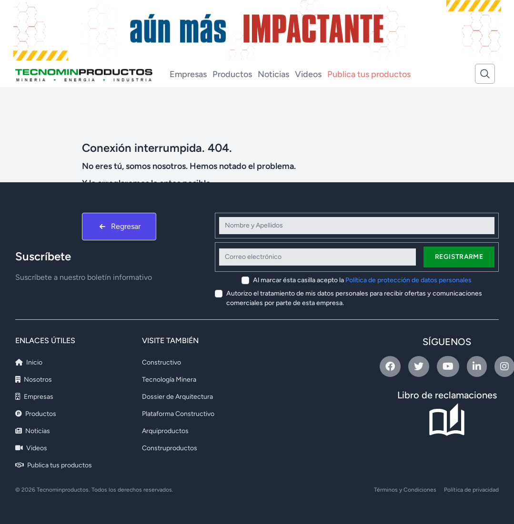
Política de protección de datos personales (408, 280)
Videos (308, 74)
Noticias (273, 74)
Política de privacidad (471, 489)
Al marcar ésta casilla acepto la (362, 280)
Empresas (188, 74)
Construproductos (169, 448)
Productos (232, 74)
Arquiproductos (165, 431)
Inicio (28, 362)
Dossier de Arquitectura (177, 397)
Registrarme (459, 257)
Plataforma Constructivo (178, 414)
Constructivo (161, 362)
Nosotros (33, 380)
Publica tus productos (369, 74)
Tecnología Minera (169, 380)
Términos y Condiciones (405, 489)
